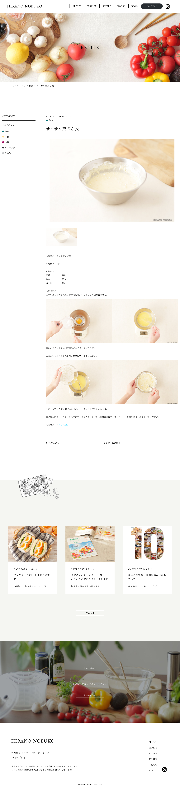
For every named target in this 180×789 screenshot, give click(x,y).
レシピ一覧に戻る (112, 442)
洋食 (7, 136)
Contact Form (90, 695)
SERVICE (91, 6)
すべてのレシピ (9, 125)
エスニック (10, 147)
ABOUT (76, 6)
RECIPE (106, 6)
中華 (7, 142)
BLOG (134, 6)
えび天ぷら (64, 424)
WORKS (121, 6)
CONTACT (151, 6)
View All (90, 613)
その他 (8, 153)
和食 (7, 131)
